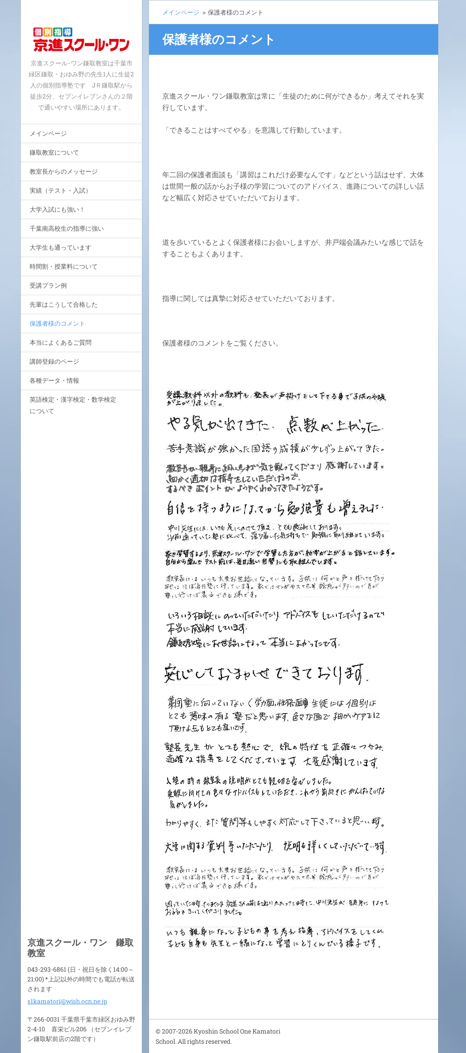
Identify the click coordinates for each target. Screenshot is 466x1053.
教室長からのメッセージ (64, 171)
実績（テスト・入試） (61, 190)
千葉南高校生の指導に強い (67, 228)
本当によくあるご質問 (61, 342)
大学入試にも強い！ (57, 209)
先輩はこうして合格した (64, 304)
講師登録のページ (54, 361)
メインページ (48, 133)
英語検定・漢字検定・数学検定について (73, 405)
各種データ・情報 (54, 380)
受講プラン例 (48, 285)
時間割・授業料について (64, 266)
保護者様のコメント (57, 323)
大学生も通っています (61, 247)
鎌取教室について (54, 152)
